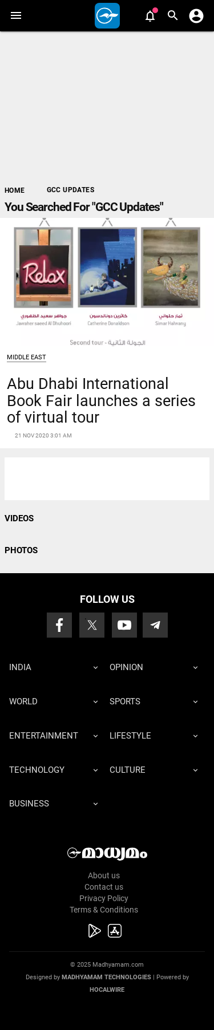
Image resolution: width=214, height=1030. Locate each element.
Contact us (103, 886)
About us (104, 875)
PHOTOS (21, 550)
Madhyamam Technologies (106, 977)
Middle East (26, 357)
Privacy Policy (103, 898)
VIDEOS (19, 518)
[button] (15, 15)
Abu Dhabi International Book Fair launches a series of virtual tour (101, 400)
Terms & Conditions (104, 909)
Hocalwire (107, 989)
